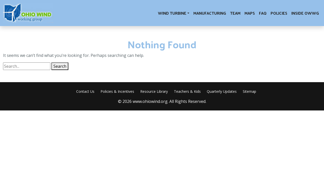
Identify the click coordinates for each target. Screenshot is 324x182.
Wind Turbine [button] (172, 13)
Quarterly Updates (222, 91)
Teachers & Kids (187, 91)
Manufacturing (209, 13)
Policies (279, 13)
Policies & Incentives (117, 91)
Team (235, 13)
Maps (250, 13)
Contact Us (85, 91)
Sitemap (249, 91)
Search (59, 66)
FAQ (263, 13)
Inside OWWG (305, 13)
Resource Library (154, 91)
